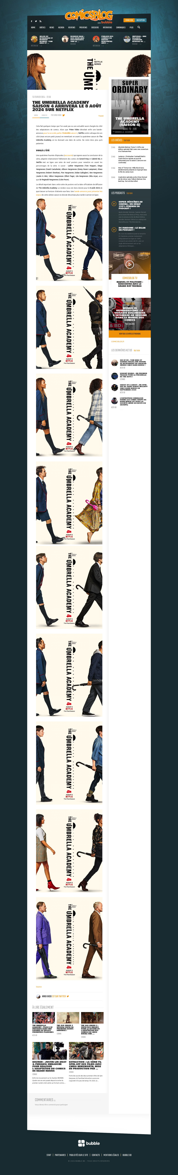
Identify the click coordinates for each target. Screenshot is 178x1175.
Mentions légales (111, 1159)
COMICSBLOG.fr (117, 341)
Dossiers (95, 29)
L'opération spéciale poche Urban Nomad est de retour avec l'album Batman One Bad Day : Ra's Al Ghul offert (129, 179)
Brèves (42, 29)
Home (33, 29)
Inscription (140, 20)
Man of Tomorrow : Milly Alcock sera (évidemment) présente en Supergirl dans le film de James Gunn (129, 170)
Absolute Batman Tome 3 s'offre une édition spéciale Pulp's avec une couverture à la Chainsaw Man (129, 149)
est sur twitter (60, 996)
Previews (83, 29)
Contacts (96, 1159)
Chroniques (121, 29)
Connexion (129, 20)
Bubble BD (127, 1159)
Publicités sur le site (78, 1159)
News (51, 29)
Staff (49, 1159)
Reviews (71, 29)
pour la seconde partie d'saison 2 (60, 133)
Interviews (107, 29)
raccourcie (68, 155)
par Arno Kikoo (58, 115)
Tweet (101, 116)
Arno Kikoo (44, 996)
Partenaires (60, 1159)
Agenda (61, 29)
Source (39, 987)
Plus (131, 29)
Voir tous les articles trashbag (130, 334)
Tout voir (127, 140)
